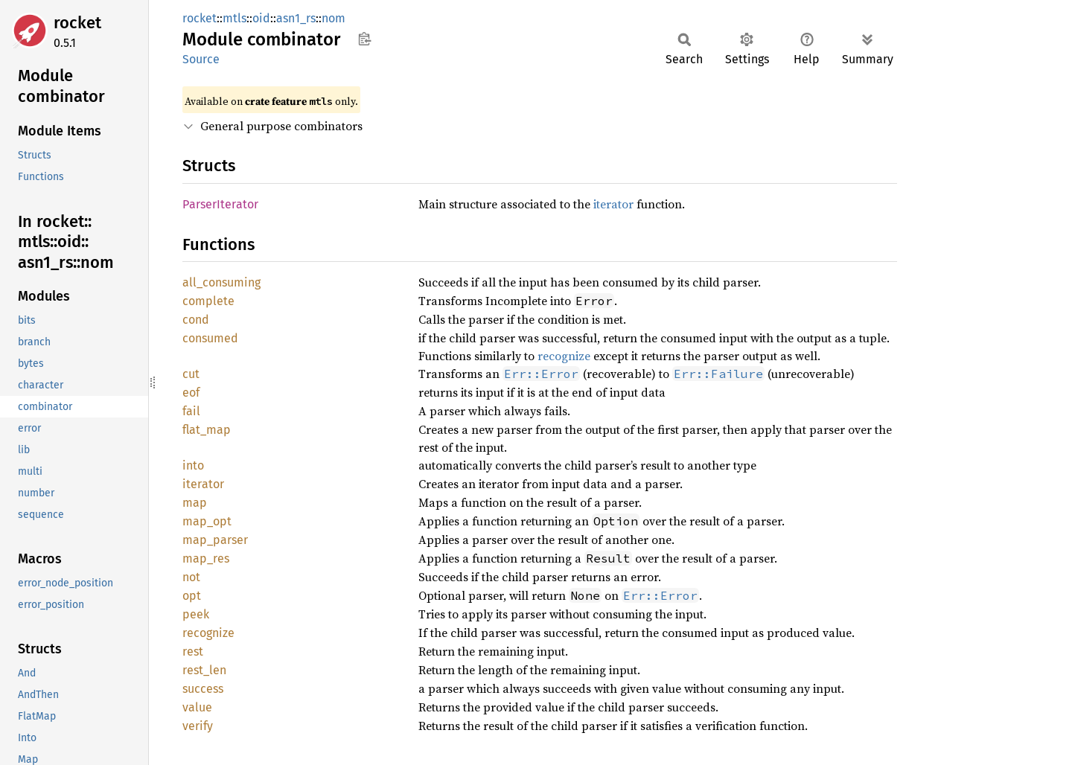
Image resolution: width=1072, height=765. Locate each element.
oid (261, 18)
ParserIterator (220, 204)
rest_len (204, 670)
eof (191, 392)
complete (208, 301)
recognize (563, 356)
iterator (613, 204)
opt (191, 596)
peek (195, 614)
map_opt (207, 521)
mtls (234, 18)
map (194, 503)
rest (192, 651)
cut (191, 374)
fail (191, 411)
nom (333, 18)
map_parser (215, 540)
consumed (210, 338)
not (191, 577)
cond (195, 320)
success (202, 689)
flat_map (206, 430)
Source (201, 59)
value (197, 707)
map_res (205, 558)
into (193, 465)
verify (197, 726)
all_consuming (221, 282)
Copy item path (364, 38)
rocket (77, 23)
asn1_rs (296, 18)
